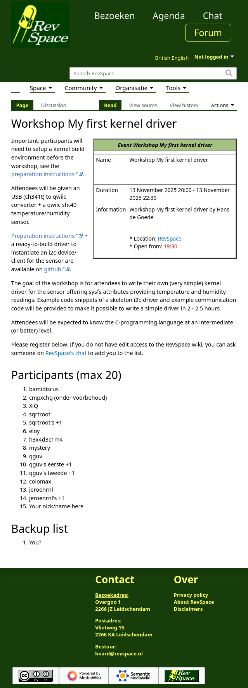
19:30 (170, 246)
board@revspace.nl (119, 653)
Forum (208, 32)
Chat (212, 15)
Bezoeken (114, 15)
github (52, 269)
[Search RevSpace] (153, 73)
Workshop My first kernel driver (172, 145)
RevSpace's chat (66, 353)
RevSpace (170, 238)
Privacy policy (191, 594)
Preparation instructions (43, 235)
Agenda (169, 15)
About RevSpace (194, 601)
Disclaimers (188, 608)
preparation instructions (43, 174)
